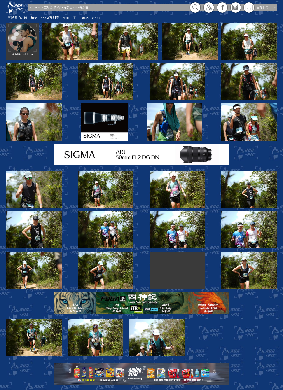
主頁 (259, 7)
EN (274, 7)
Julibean (35, 7)
